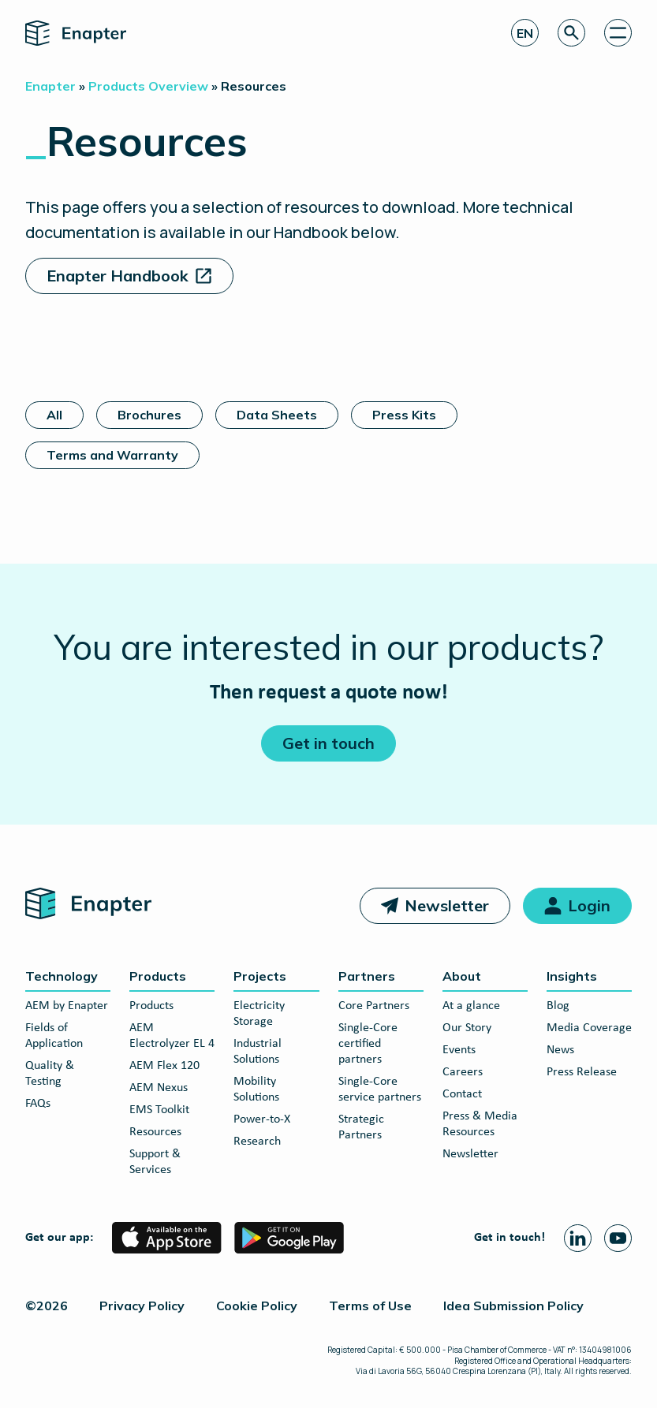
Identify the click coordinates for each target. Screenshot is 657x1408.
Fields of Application (54, 1036)
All (54, 415)
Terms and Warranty (112, 455)
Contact (462, 1094)
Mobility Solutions (256, 1089)
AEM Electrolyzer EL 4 (172, 1036)
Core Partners (373, 1006)
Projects (259, 976)
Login (589, 905)
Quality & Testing (49, 1074)
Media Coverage (589, 1028)
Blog (558, 1006)
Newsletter (447, 905)
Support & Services (155, 1162)
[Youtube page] (618, 1238)
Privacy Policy (142, 1305)
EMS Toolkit (159, 1110)
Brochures (149, 415)
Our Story (466, 1028)
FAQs (37, 1103)
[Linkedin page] (578, 1238)
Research (257, 1141)
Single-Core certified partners (368, 1044)
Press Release (582, 1072)
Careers (462, 1072)
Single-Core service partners (379, 1089)
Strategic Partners (361, 1127)
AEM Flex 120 (164, 1066)
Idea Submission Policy (513, 1305)
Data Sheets (277, 415)
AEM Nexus (158, 1088)
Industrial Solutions (257, 1051)
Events (459, 1050)
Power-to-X (261, 1119)
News (560, 1050)
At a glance (471, 1006)
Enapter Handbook (118, 275)
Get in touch (328, 743)
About (461, 976)
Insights (572, 976)
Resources (155, 1132)
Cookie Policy (256, 1305)
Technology (61, 976)
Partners (366, 976)
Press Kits (404, 415)
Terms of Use (370, 1305)
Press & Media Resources (479, 1124)
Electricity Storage (259, 1014)
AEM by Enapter (66, 1006)
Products (157, 976)
